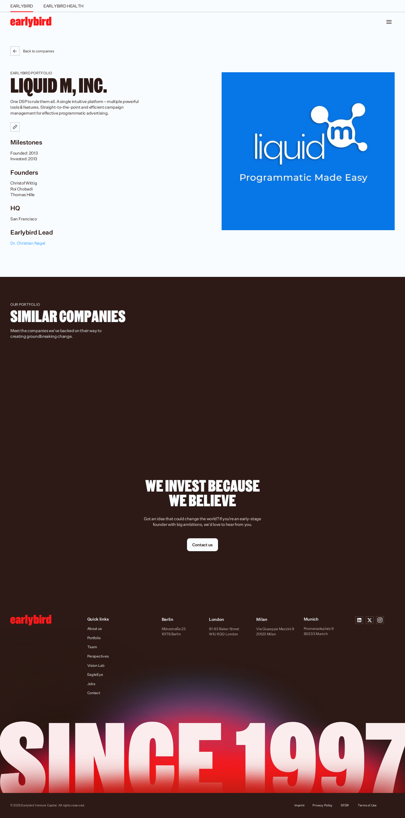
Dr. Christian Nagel (27, 243)
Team (92, 647)
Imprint (299, 805)
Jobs (91, 683)
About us (94, 628)
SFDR (345, 805)
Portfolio (94, 638)
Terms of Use (367, 805)
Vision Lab (96, 665)
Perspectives (98, 656)
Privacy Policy (322, 805)
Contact (93, 693)
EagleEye (95, 674)
